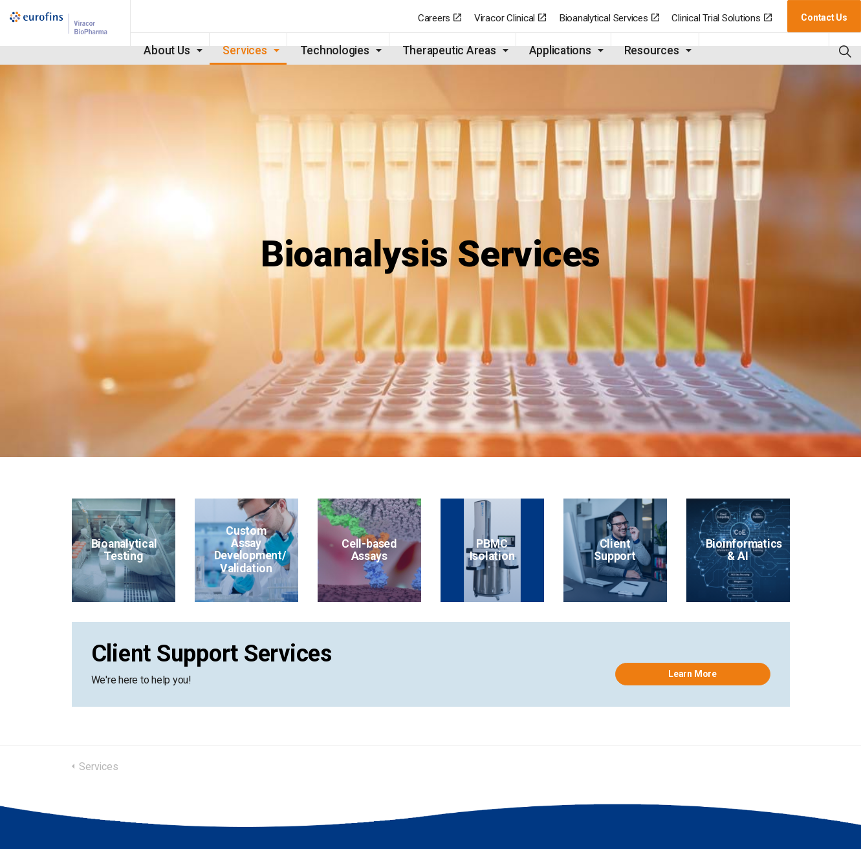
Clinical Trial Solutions (721, 18)
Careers (439, 18)
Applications (553, 50)
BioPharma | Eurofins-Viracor (62, 32)
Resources (644, 50)
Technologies (327, 50)
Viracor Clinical (510, 18)
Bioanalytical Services (609, 18)
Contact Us (824, 17)
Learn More (692, 674)
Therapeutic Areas (442, 50)
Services (238, 50)
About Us (160, 50)
